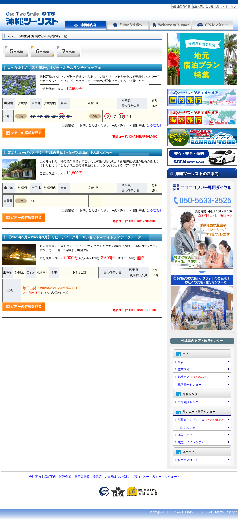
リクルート (172, 476)
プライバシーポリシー (147, 476)
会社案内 (35, 476)
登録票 (97, 476)
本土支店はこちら (189, 460)
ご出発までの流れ (117, 476)
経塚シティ (185, 435)
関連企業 (65, 476)
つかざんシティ (188, 427)
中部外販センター (189, 402)
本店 (180, 362)
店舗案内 (50, 476)
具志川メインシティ (191, 442)
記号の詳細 (154, 125)
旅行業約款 (82, 476)
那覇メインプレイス (201, 420)
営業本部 (183, 369)
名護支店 (193, 377)
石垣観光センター (189, 384)
